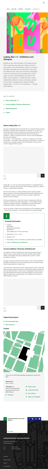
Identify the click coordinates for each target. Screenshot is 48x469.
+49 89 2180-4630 (33, 349)
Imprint (5, 422)
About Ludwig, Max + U (12, 100)
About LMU (13, 9)
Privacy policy (7, 418)
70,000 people (38, 135)
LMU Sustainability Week (11, 321)
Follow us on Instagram (34, 356)
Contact (8, 112)
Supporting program (11, 108)
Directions (10, 354)
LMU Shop (6, 432)
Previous (39, 176)
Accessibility (6, 425)
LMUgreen (20, 9)
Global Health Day (10, 324)
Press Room (6, 428)
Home (8, 9)
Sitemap (5, 415)
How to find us (32, 352)
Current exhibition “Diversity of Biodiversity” (18, 104)
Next (43, 176)
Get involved (27, 9)
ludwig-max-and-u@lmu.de (20, 242)
